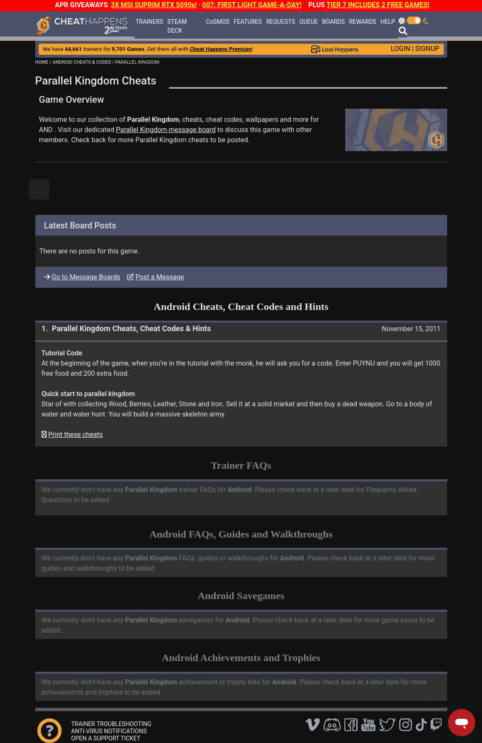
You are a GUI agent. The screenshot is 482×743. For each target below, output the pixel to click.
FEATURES (248, 21)
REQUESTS (280, 21)
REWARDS (362, 21)
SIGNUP (427, 49)
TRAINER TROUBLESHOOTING (111, 723)
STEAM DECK (177, 26)
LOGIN (400, 49)
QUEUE (308, 21)
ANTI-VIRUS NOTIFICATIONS (109, 731)
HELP (388, 21)
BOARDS (333, 21)
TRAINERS (149, 21)
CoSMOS (218, 21)
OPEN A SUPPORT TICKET (106, 738)
